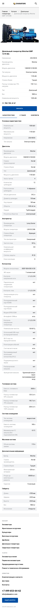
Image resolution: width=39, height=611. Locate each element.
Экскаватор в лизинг (9, 556)
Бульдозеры (6, 532)
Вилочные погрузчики (10, 536)
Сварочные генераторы (10, 548)
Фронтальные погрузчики (11, 528)
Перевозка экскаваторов (11, 560)
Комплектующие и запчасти (12, 577)
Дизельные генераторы (10, 544)
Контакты (5, 585)
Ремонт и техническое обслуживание (15, 568)
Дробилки (5, 540)
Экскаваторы (7, 524)
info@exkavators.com (9, 594)
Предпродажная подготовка (12, 564)
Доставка (5, 581)
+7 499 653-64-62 (11, 590)
